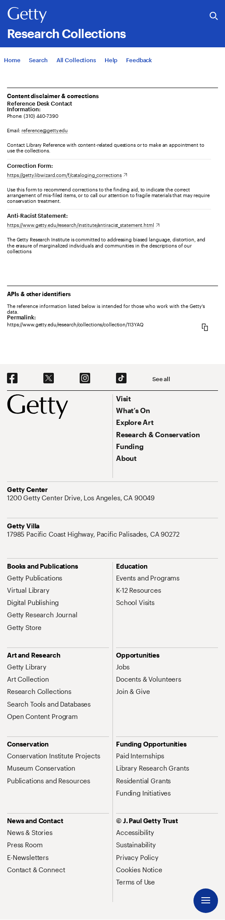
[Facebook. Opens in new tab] (12, 378)
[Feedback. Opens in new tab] (139, 60)
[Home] (12, 60)
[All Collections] (76, 60)
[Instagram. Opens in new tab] (85, 378)
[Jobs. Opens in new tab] (122, 667)
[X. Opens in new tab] (48, 378)
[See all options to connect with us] (161, 379)
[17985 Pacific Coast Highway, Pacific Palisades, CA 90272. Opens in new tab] (94, 534)
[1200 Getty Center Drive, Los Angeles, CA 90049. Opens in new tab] (81, 497)
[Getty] (27, 15)
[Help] (111, 60)
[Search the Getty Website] (214, 16)
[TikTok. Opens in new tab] (121, 378)
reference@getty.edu (44, 130)
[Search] (38, 60)
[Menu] (205, 900)
